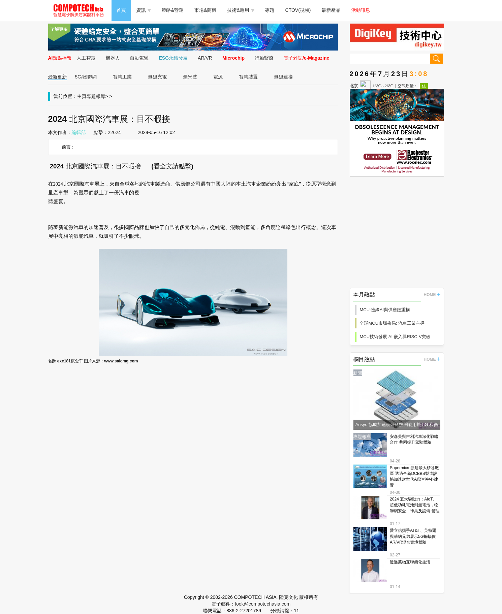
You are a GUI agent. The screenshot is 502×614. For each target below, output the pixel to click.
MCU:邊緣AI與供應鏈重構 (385, 309)
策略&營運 (173, 10)
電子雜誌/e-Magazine (306, 58)
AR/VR (205, 58)
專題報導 (96, 96)
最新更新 (57, 76)
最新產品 (331, 10)
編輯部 (79, 132)
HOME (432, 294)
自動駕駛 (139, 58)
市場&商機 (205, 10)
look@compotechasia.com (262, 604)
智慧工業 (122, 76)
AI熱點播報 (60, 58)
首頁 (121, 10)
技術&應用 (240, 10)
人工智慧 (86, 58)
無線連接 (283, 76)
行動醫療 (264, 58)
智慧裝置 (248, 76)
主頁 (82, 96)
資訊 (143, 10)
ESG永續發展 (173, 58)
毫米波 (190, 76)
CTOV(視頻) (298, 10)
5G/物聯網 (86, 76)
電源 (218, 76)
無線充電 (157, 76)
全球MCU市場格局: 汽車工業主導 (392, 323)
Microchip (233, 58)
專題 (270, 10)
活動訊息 (360, 10)
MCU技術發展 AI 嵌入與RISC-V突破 (395, 336)
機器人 (113, 58)
